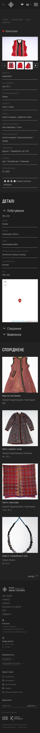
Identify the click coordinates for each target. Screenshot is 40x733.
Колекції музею (17, 20)
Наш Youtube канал (10, 684)
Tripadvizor (8, 688)
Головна (5, 20)
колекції (6, 599)
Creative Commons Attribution (17, 183)
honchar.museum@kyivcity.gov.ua (16, 632)
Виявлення (14, 334)
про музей (7, 595)
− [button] (5, 285)
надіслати (31, 705)
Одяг (28, 20)
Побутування (15, 210)
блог (4, 610)
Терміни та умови (22, 727)
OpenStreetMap (21, 321)
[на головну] (20, 589)
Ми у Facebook (9, 677)
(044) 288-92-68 (9, 629)
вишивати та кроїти (11, 606)
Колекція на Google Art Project (14, 692)
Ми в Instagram (9, 680)
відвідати (6, 613)
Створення (14, 328)
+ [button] (5, 282)
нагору (31, 576)
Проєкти (6, 602)
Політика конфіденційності (9, 727)
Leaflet (13, 321)
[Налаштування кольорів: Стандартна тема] (22, 4)
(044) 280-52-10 (19, 629)
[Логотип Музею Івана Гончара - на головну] (11, 4)
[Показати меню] (36, 4)
